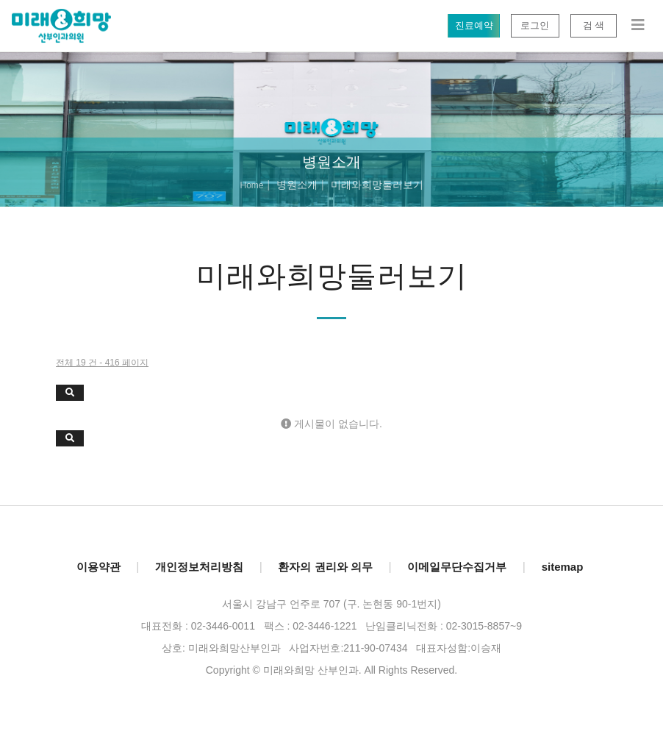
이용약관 (98, 566)
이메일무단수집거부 (456, 566)
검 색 (593, 25)
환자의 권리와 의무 (325, 566)
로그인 (534, 25)
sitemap (563, 566)
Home (251, 185)
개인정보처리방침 (199, 566)
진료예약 (473, 25)
